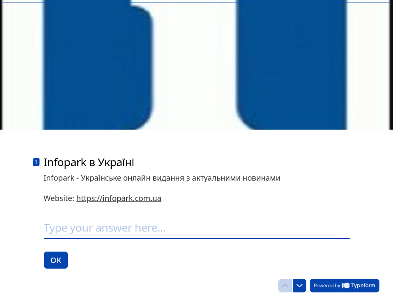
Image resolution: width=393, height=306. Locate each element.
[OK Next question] (56, 260)
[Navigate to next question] (299, 285)
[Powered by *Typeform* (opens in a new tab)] (344, 285)
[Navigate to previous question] (285, 285)
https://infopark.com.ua (118, 198)
